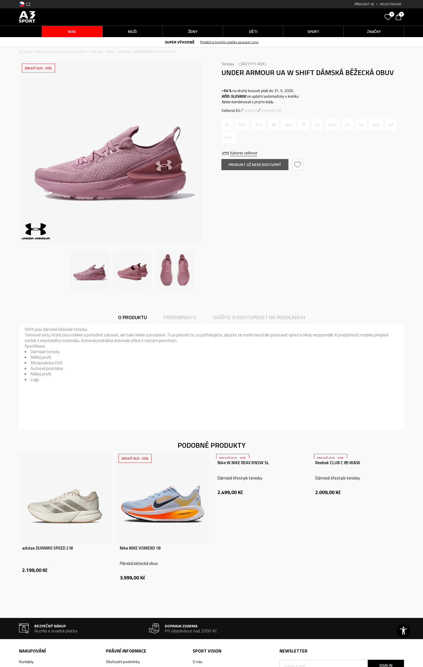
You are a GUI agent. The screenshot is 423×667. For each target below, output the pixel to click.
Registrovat (391, 4)
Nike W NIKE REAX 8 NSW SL (243, 463)
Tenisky (123, 51)
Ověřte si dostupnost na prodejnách (259, 317)
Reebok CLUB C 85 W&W (337, 463)
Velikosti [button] (250, 110)
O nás (197, 661)
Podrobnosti (180, 317)
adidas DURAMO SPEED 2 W (47, 548)
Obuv (110, 51)
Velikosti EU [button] (230, 110)
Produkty (96, 51)
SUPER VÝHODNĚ (180, 42)
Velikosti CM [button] (271, 110)
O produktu (132, 317)
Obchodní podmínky (123, 661)
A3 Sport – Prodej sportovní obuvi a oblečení (52, 51)
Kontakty (26, 661)
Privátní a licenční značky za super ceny (229, 42)
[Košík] (400, 16)
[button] (340, 17)
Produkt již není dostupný (255, 164)
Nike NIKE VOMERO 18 (140, 548)
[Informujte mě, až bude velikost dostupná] (226, 124)
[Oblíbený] (388, 16)
